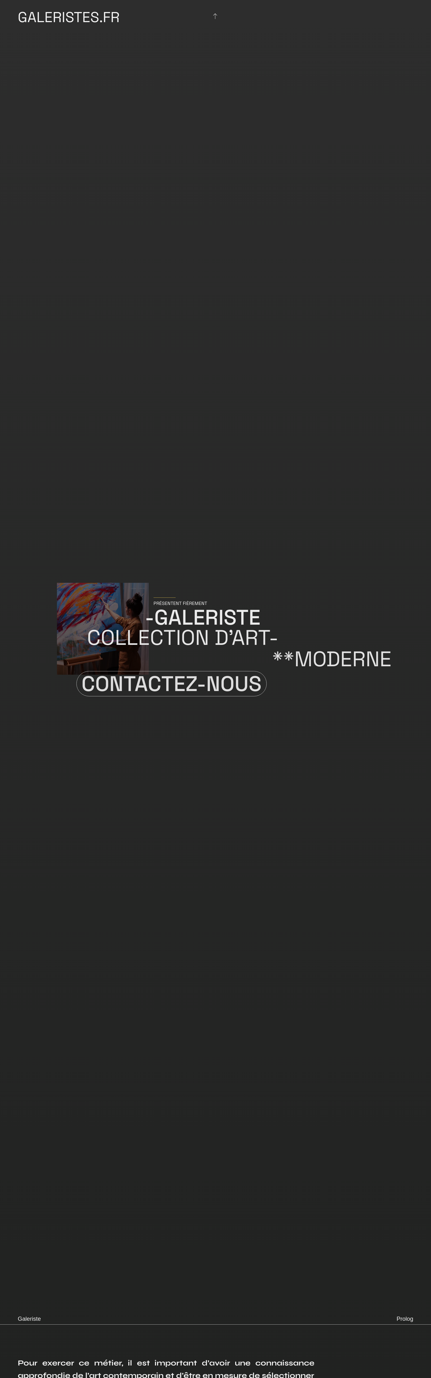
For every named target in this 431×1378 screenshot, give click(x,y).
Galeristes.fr (69, 17)
